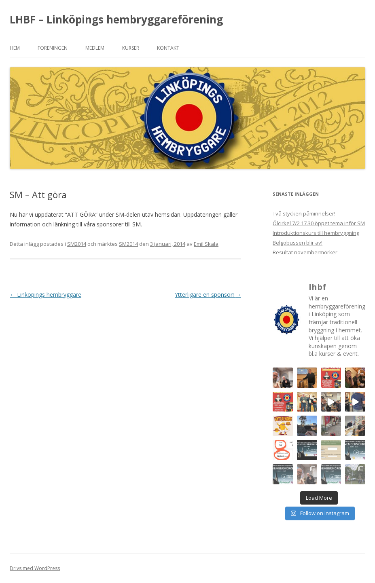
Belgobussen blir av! (297, 242)
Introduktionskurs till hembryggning (316, 233)
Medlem (94, 47)
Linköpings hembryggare (45, 294)
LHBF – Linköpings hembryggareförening (116, 19)
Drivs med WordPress (35, 568)
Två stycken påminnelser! (304, 213)
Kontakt (168, 47)
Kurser (130, 47)
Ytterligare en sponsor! (208, 294)
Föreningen (53, 47)
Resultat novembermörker (305, 252)
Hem (15, 47)
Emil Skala (206, 243)
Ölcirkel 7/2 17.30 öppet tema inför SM (319, 223)
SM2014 (76, 243)
